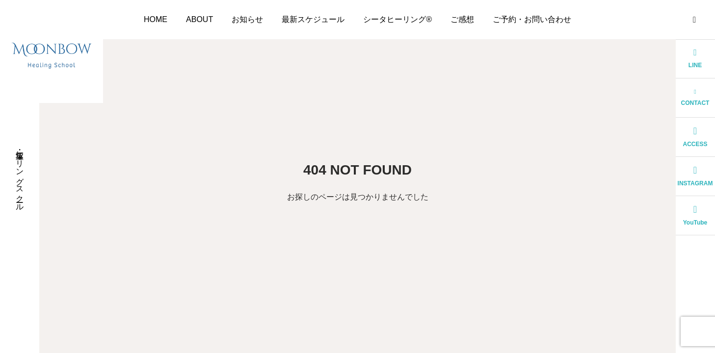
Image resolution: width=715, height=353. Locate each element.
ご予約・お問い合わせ (532, 19)
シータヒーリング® (397, 19)
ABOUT (199, 19)
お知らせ (247, 19)
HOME (155, 19)
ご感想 (462, 19)
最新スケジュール (313, 19)
